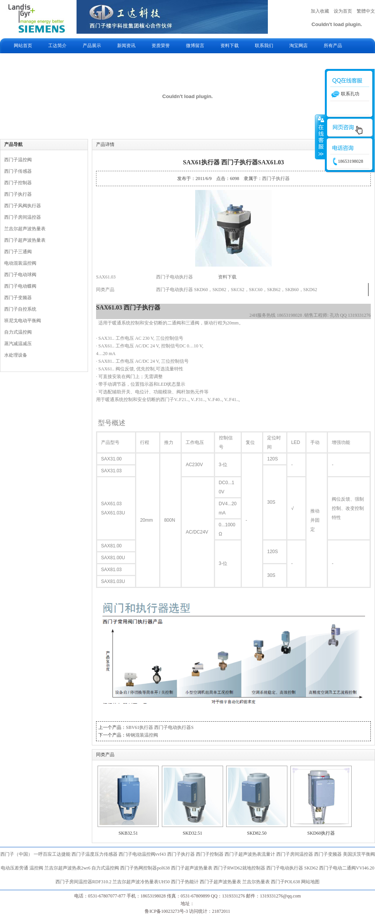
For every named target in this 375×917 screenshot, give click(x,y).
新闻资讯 (126, 45)
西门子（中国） (16, 854)
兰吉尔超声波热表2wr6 (67, 868)
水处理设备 (15, 355)
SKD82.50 (256, 833)
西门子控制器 (18, 182)
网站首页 (23, 45)
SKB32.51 (128, 833)
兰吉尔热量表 (256, 881)
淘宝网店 (298, 45)
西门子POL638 (285, 881)
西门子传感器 (18, 171)
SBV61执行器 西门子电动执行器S (160, 727)
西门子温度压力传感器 (94, 854)
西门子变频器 (18, 297)
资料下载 (229, 45)
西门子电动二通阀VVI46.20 (346, 868)
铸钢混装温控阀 (142, 735)
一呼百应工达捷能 (52, 854)
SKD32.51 (192, 833)
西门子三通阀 (18, 251)
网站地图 (310, 881)
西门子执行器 (18, 194)
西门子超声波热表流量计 (250, 854)
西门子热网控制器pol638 (145, 868)
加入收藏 (320, 11)
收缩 (320, 136)
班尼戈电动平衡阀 (22, 320)
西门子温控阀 (18, 159)
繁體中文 (366, 11)
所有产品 (333, 45)
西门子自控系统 (20, 309)
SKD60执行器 (321, 833)
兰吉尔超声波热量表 (25, 228)
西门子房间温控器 (22, 217)
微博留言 (195, 45)
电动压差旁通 (14, 868)
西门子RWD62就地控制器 (240, 868)
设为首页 (343, 11)
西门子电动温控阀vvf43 (142, 854)
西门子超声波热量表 (25, 240)
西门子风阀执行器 (22, 205)
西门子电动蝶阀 (20, 286)
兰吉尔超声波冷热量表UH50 (141, 881)
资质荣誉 (161, 45)
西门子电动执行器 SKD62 (292, 868)
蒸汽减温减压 (18, 343)
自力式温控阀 (18, 332)
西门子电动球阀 (20, 274)
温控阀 (36, 868)
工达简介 (57, 45)
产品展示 (92, 45)
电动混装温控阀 (20, 263)
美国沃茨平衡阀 (359, 854)
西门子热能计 (185, 881)
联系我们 (264, 45)
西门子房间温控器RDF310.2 (83, 881)
